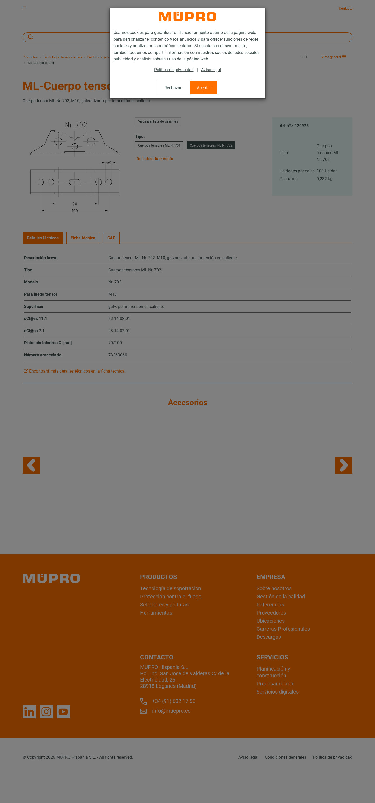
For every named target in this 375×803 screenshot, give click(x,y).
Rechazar (173, 87)
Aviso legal (211, 69)
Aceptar (204, 87)
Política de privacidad (174, 69)
